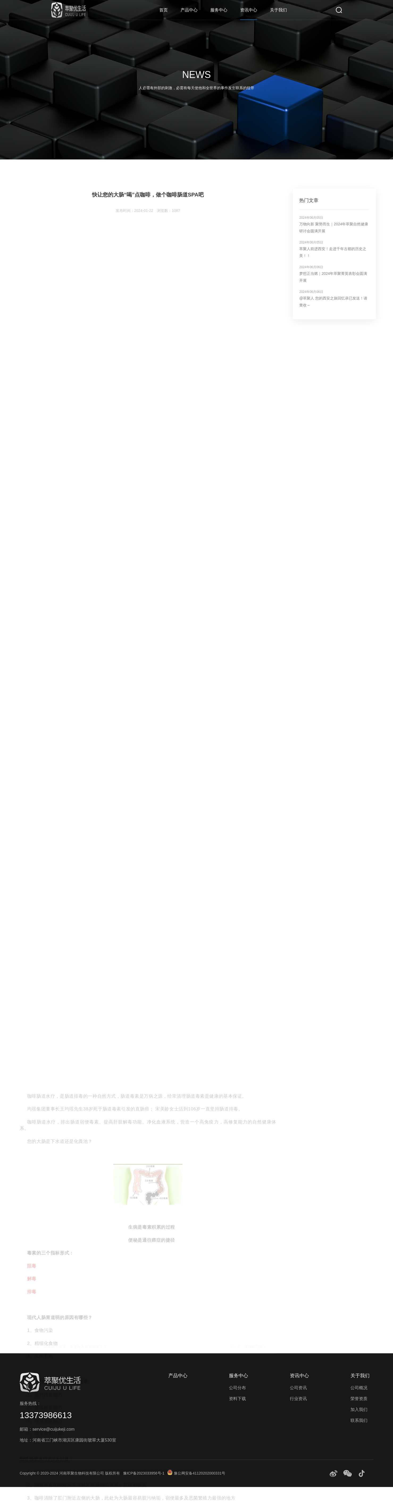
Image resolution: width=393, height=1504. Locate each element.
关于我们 (278, 10)
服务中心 (218, 10)
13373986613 (46, 1415)
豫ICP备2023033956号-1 (144, 1473)
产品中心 (189, 10)
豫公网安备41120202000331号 (196, 1473)
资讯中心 (248, 10)
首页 (163, 10)
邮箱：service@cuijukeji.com (47, 1429)
